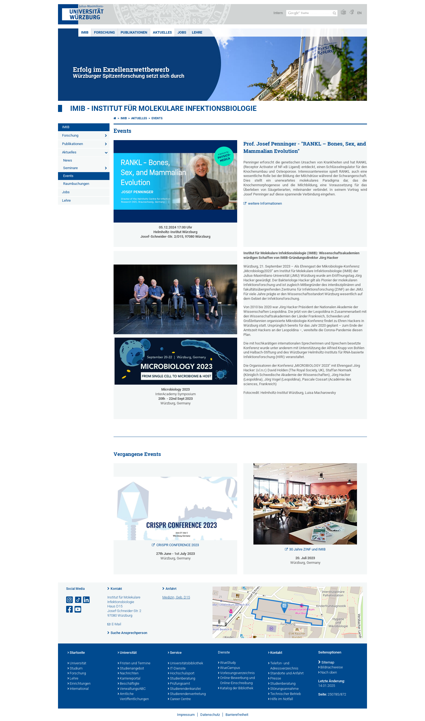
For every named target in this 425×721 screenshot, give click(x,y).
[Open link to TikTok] (78, 600)
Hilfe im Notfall (280, 699)
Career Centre (179, 699)
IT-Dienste (177, 668)
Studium (75, 668)
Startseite (76, 653)
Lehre (197, 32)
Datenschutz (210, 715)
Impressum (186, 715)
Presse (274, 678)
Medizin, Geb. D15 (176, 597)
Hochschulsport (181, 673)
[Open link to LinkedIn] (87, 600)
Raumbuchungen (76, 184)
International (78, 689)
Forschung (104, 32)
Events (68, 176)
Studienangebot (131, 668)
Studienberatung (181, 678)
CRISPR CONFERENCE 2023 (177, 545)
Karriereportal (129, 678)
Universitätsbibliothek (185, 663)
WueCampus (229, 668)
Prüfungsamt (179, 683)
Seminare (70, 168)
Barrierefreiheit (237, 715)
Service (175, 653)
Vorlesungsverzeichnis (236, 673)
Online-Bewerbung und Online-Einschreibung (236, 681)
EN (359, 13)
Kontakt (116, 589)
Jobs (182, 32)
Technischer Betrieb (284, 694)
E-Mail (116, 624)
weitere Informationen (265, 203)
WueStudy (227, 663)
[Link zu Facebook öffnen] (70, 609)
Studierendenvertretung (187, 694)
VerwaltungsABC (132, 689)
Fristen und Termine (134, 663)
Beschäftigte (128, 683)
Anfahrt (171, 589)
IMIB (84, 32)
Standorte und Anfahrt (286, 673)
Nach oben (327, 672)
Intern (278, 13)
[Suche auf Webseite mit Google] (311, 13)
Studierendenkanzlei (184, 689)
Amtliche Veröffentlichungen (133, 697)
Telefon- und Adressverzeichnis (283, 666)
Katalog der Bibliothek (235, 688)
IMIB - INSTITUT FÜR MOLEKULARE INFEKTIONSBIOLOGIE (163, 108)
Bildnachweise (330, 667)
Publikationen (134, 32)
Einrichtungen (79, 683)
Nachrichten (128, 673)
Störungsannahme (283, 689)
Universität (76, 663)
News (67, 160)
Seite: (322, 694)
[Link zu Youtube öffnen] (78, 609)
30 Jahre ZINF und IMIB (307, 549)
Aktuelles (162, 32)
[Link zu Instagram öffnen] (70, 600)
